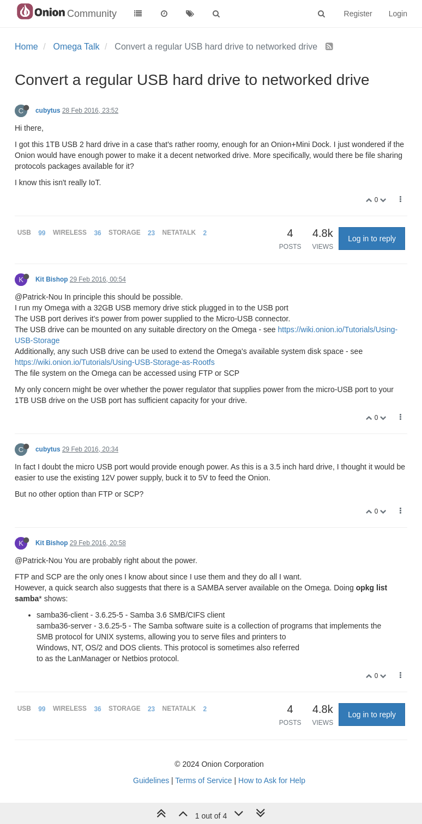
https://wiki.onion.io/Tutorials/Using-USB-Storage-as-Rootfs (115, 362)
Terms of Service (203, 780)
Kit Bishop (51, 279)
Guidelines (151, 780)
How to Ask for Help (271, 780)
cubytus (48, 110)
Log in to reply (372, 238)
